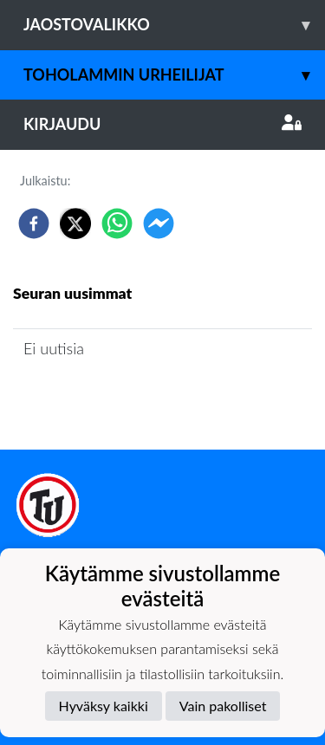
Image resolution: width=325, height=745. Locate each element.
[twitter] (75, 223)
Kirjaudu (162, 123)
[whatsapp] (117, 223)
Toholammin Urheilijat (174, 75)
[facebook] (33, 223)
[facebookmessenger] (158, 223)
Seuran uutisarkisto (89, 398)
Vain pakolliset (223, 705)
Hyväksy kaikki (103, 705)
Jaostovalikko (174, 24)
